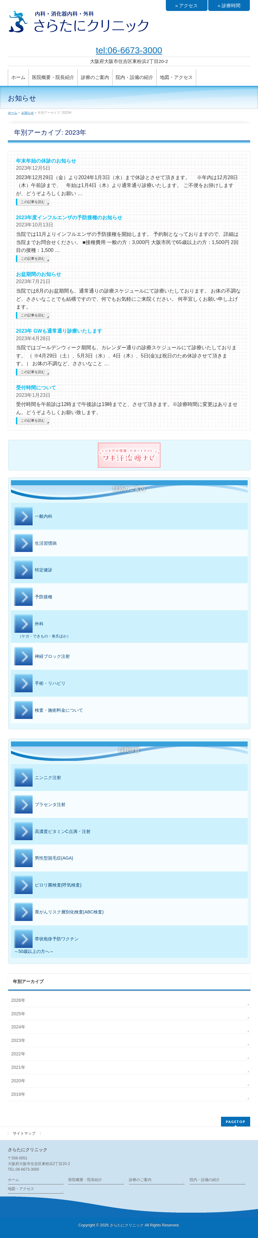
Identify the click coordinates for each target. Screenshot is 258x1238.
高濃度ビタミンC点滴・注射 (52, 831)
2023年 (18, 1040)
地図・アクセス (21, 1189)
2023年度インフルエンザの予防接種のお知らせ (69, 217)
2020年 (18, 1080)
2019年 (18, 1094)
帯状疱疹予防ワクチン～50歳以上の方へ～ (46, 941)
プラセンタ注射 (40, 804)
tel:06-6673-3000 (129, 50)
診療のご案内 (140, 1180)
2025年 (18, 1013)
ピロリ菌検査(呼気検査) (48, 885)
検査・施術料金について (48, 710)
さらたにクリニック (127, 1225)
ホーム (13, 1180)
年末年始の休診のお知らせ (46, 161)
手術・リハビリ (40, 683)
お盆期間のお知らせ (38, 274)
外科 (129, 626)
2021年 (18, 1067)
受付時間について (36, 387)
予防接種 (33, 597)
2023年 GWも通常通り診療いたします (59, 331)
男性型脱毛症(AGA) (43, 858)
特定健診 (33, 570)
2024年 (18, 1026)
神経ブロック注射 (42, 656)
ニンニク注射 (37, 778)
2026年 (18, 1000)
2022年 (18, 1053)
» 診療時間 (229, 5)
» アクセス (186, 5)
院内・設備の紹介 (205, 1180)
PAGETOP (235, 1122)
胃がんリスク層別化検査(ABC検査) (59, 912)
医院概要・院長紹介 (85, 1180)
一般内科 (33, 516)
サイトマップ (24, 1133)
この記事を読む (33, 202)
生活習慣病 (35, 543)
